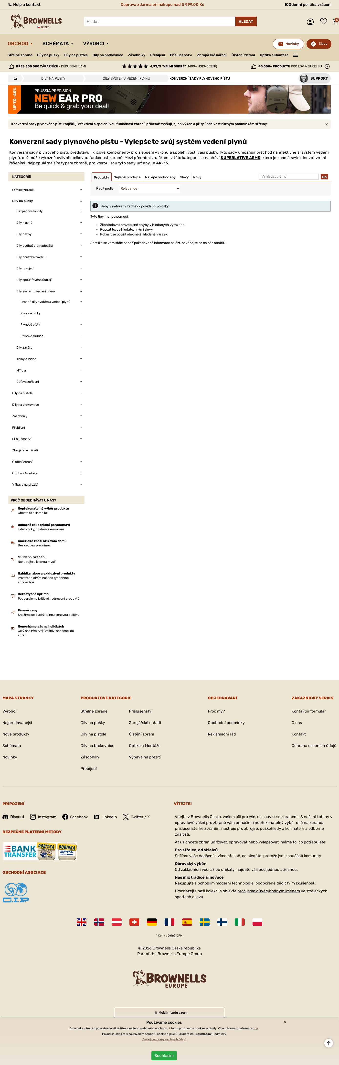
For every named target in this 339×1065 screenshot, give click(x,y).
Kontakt (299, 734)
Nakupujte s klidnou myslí (36, 562)
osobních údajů (175, 1039)
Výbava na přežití (145, 757)
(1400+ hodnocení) (183, 66)
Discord (13, 816)
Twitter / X (136, 817)
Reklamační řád (222, 734)
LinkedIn (105, 817)
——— (295, 55)
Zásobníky (136, 55)
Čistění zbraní (243, 55)
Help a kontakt (24, 4)
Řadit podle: (105, 188)
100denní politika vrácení (307, 4)
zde (255, 1028)
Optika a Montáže (274, 55)
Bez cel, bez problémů (34, 545)
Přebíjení (157, 55)
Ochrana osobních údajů (314, 745)
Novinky (9, 757)
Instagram (43, 817)
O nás (297, 722)
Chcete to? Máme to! (33, 513)
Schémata (55, 43)
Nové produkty (15, 734)
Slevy (323, 44)
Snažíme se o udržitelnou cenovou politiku (48, 615)
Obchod (18, 43)
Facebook (75, 817)
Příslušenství (181, 55)
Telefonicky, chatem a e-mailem (41, 529)
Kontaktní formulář (309, 711)
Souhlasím (164, 1055)
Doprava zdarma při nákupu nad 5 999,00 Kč (162, 4)
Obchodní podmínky (226, 722)
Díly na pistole (76, 55)
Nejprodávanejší (17, 722)
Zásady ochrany (153, 1039)
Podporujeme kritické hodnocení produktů (48, 598)
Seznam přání (325, 21)
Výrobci (93, 43)
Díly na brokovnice (108, 55)
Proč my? (216, 711)
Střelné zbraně (20, 55)
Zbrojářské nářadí (212, 55)
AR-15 (162, 163)
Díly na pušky (48, 55)
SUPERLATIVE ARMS (240, 157)
